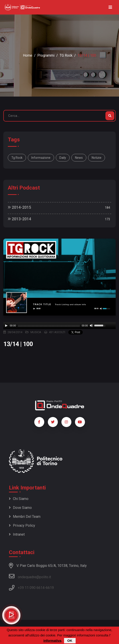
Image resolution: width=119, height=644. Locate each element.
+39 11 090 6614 (31, 588)
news (79, 157)
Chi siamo (18, 499)
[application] (59, 325)
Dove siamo (20, 508)
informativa (52, 640)
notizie (96, 157)
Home (27, 55)
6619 (50, 588)
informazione (40, 157)
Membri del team (24, 516)
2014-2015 (19, 207)
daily (62, 157)
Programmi (45, 55)
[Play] (6, 325)
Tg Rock (16, 157)
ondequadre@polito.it (30, 576)
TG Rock (66, 55)
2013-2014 (19, 219)
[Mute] (91, 325)
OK (70, 640)
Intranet (17, 534)
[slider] (49, 325)
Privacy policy (22, 525)
